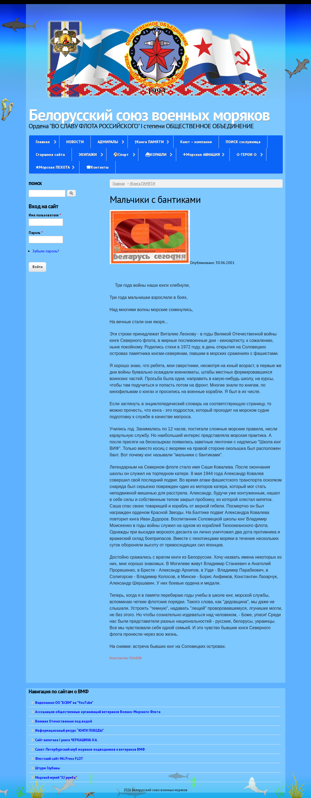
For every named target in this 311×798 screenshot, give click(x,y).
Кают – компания (196, 141)
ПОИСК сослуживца (243, 141)
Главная (43, 141)
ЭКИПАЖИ (88, 154)
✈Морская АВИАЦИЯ (201, 154)
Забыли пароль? (45, 251)
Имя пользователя (45, 215)
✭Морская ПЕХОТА (53, 167)
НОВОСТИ (75, 141)
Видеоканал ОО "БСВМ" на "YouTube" (64, 702)
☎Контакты (97, 167)
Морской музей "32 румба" (56, 777)
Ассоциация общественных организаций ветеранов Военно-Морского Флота (97, 712)
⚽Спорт (121, 154)
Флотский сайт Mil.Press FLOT (59, 758)
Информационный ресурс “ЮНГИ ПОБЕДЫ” (69, 730)
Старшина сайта (50, 154)
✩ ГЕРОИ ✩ (246, 154)
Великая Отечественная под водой (63, 721)
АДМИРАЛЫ (108, 141)
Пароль (36, 232)
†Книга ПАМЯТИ (149, 141)
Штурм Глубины (47, 768)
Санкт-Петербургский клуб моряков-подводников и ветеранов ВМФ (90, 749)
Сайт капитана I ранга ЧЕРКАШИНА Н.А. (66, 740)
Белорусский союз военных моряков (149, 114)
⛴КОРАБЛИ (155, 154)
